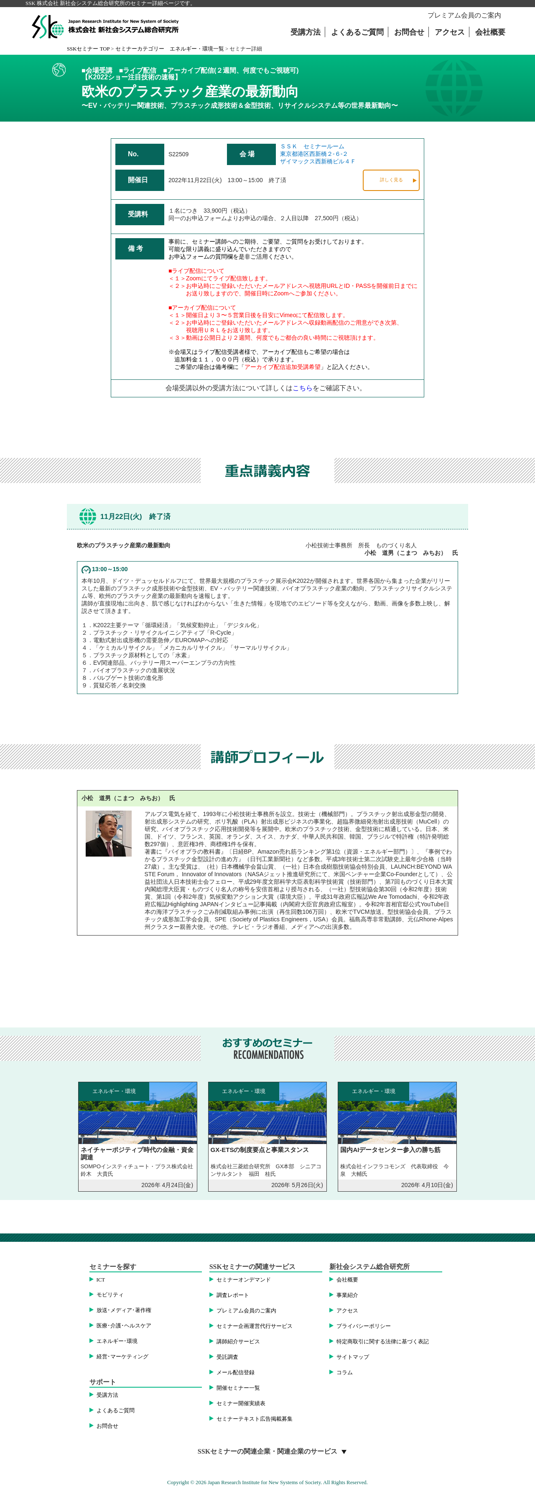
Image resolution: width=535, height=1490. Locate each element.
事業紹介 (347, 1295)
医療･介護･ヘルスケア (124, 1326)
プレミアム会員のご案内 (464, 15)
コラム (344, 1373)
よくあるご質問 (357, 32)
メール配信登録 (236, 1373)
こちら (303, 388)
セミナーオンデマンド (244, 1280)
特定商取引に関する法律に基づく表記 (382, 1342)
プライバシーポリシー (363, 1326)
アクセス (450, 32)
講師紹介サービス (238, 1342)
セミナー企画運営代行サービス (255, 1326)
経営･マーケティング (122, 1357)
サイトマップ (352, 1357)
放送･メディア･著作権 (124, 1310)
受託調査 (227, 1357)
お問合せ (409, 32)
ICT (101, 1280)
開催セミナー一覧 (238, 1388)
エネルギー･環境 (117, 1341)
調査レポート (233, 1295)
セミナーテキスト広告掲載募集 (255, 1419)
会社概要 (490, 32)
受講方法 (305, 32)
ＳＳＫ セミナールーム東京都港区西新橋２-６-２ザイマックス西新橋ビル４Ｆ (318, 154)
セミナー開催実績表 (241, 1403)
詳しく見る (391, 179)
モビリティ (110, 1295)
